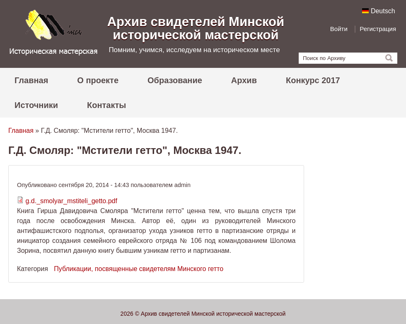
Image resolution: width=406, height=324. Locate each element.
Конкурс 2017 (313, 80)
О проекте (97, 80)
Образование (174, 80)
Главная (31, 80)
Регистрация (378, 28)
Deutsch (378, 10)
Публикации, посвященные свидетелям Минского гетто (138, 268)
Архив (244, 80)
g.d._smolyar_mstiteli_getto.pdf (71, 200)
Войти (339, 28)
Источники (36, 105)
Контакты (106, 105)
